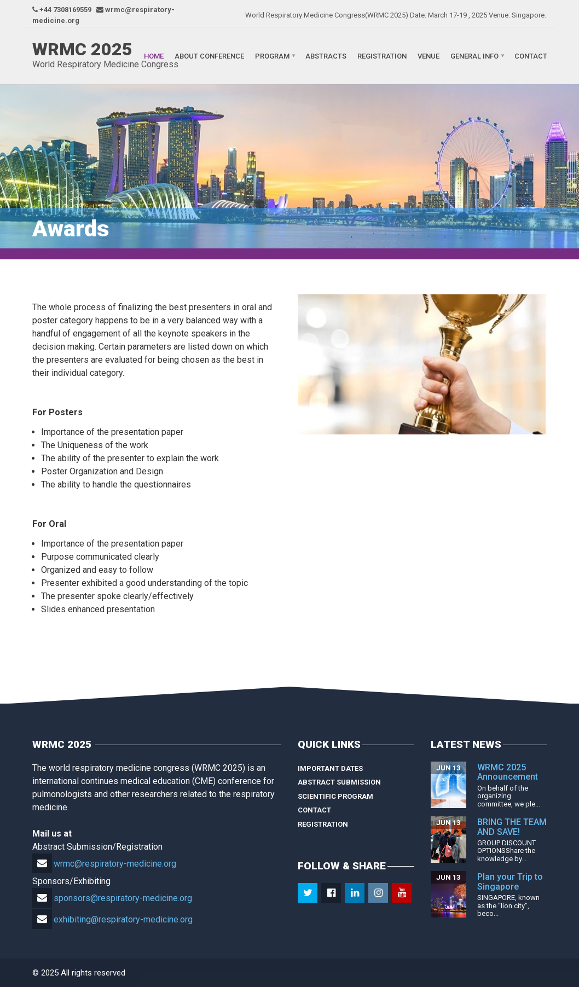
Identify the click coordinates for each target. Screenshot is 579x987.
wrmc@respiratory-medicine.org (104, 863)
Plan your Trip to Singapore (510, 882)
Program (272, 56)
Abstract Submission (339, 782)
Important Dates (330, 768)
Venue (428, 56)
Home (154, 56)
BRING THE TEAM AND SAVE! (512, 827)
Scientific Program (335, 796)
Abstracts (325, 56)
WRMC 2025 (82, 49)
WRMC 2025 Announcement (507, 772)
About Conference (209, 56)
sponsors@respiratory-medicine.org (112, 898)
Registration (382, 56)
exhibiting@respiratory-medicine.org (112, 919)
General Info (474, 56)
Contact (530, 56)
